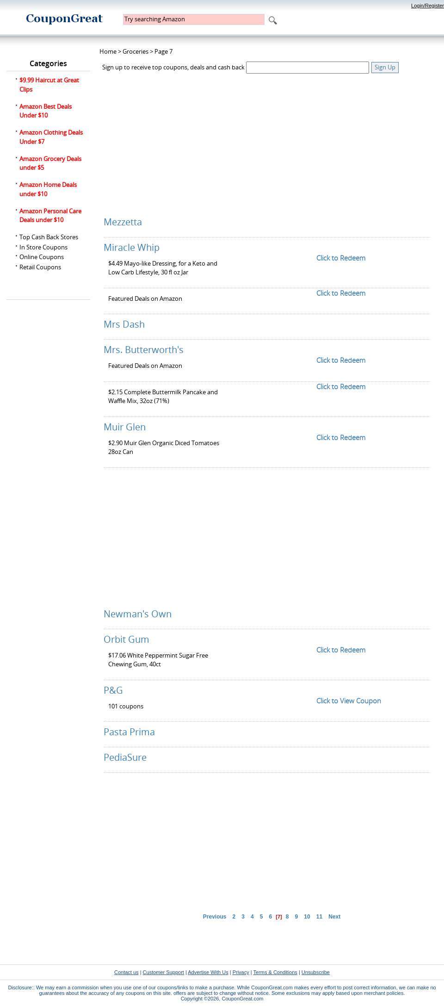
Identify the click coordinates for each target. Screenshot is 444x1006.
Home (108, 51)
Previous (215, 916)
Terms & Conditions (275, 972)
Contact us (126, 972)
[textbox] (194, 19)
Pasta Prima (129, 732)
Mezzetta (123, 222)
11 (319, 916)
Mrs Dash (124, 324)
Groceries (135, 51)
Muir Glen (125, 427)
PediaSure (125, 757)
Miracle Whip (132, 247)
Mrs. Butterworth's (144, 349)
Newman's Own (138, 614)
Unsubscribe (316, 972)
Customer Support (163, 972)
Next (334, 916)
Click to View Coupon (348, 700)
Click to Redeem (340, 257)
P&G (113, 690)
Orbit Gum (126, 639)
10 (307, 916)
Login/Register (427, 5)
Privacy (241, 972)
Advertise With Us (208, 972)
